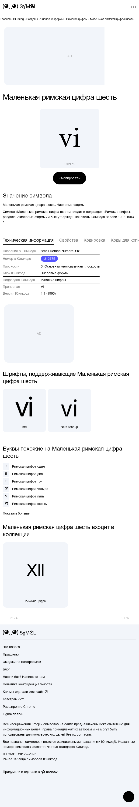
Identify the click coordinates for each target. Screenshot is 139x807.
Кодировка (94, 240)
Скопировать (69, 178)
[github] (125, 633)
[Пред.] (10, 618)
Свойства (68, 240)
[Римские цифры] (35, 575)
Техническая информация (28, 240)
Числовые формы (54, 273)
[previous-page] (5, 19)
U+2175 (49, 259)
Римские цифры (53, 280)
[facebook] (133, 633)
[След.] (129, 618)
